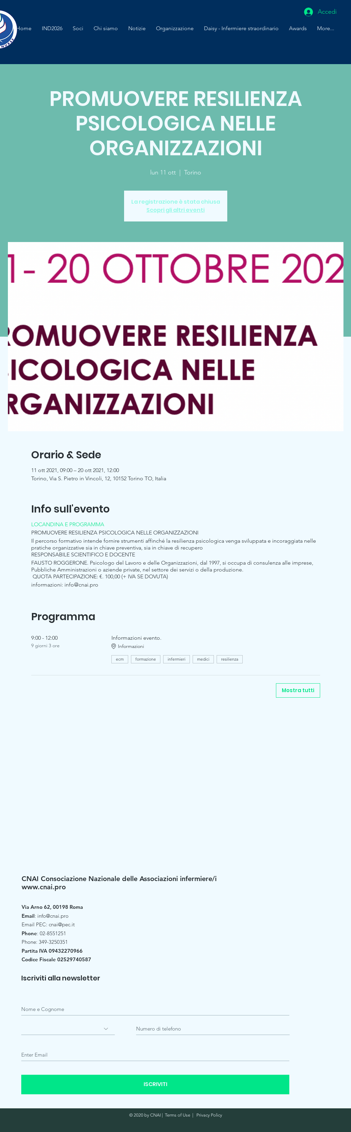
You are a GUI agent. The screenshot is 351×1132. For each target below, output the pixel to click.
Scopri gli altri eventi (175, 210)
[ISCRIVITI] (155, 1084)
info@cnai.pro (53, 916)
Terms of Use (177, 1115)
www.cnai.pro (44, 887)
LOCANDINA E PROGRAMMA (67, 524)
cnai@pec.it (62, 924)
